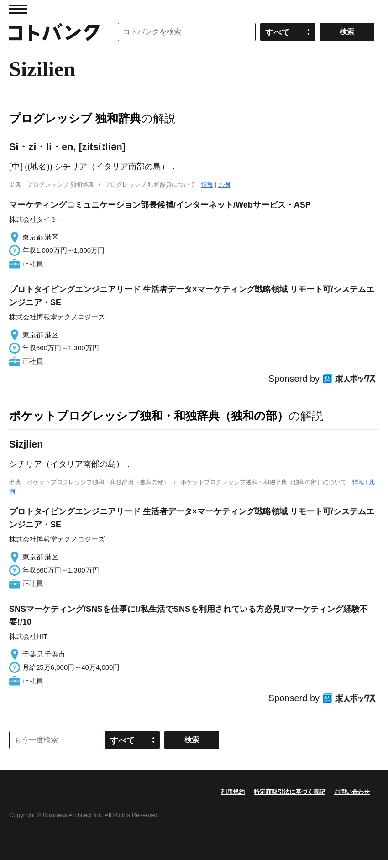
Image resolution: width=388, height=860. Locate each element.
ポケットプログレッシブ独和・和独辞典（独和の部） (148, 415)
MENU (18, 9)
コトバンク (54, 32)
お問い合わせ (352, 791)
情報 (207, 184)
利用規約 (233, 791)
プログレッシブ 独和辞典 (75, 118)
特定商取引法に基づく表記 (289, 791)
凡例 (224, 184)
